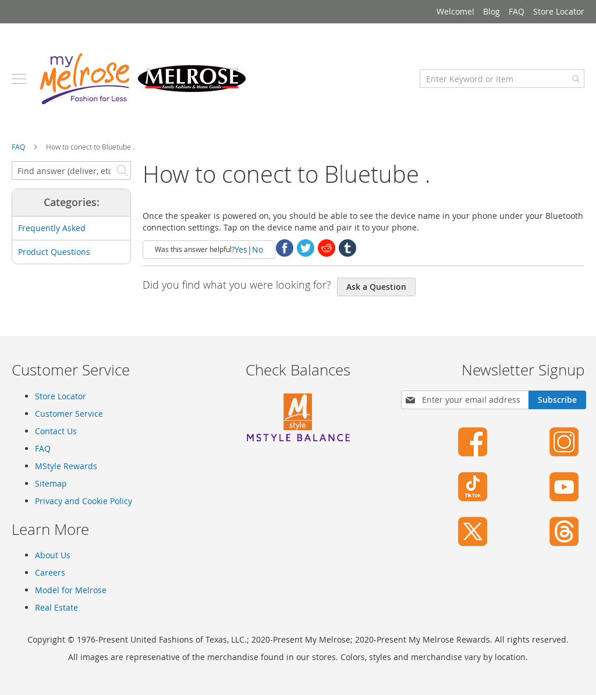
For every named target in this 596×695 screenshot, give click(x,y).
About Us (52, 555)
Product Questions (54, 251)
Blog (491, 11)
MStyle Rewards (66, 465)
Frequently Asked (52, 227)
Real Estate (56, 607)
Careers (50, 572)
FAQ (516, 11)
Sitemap (51, 483)
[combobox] (502, 78)
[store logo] (142, 78)
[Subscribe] (557, 400)
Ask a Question (376, 286)
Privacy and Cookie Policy (83, 500)
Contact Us (56, 431)
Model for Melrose (71, 589)
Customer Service (69, 413)
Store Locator (558, 11)
